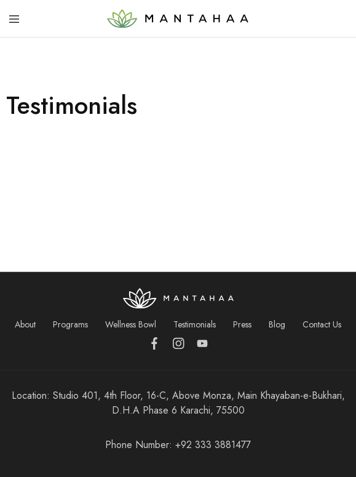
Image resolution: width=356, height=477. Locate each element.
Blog (277, 324)
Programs (70, 324)
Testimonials (194, 324)
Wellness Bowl (130, 324)
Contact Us (322, 324)
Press (242, 324)
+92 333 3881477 (213, 445)
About (25, 324)
